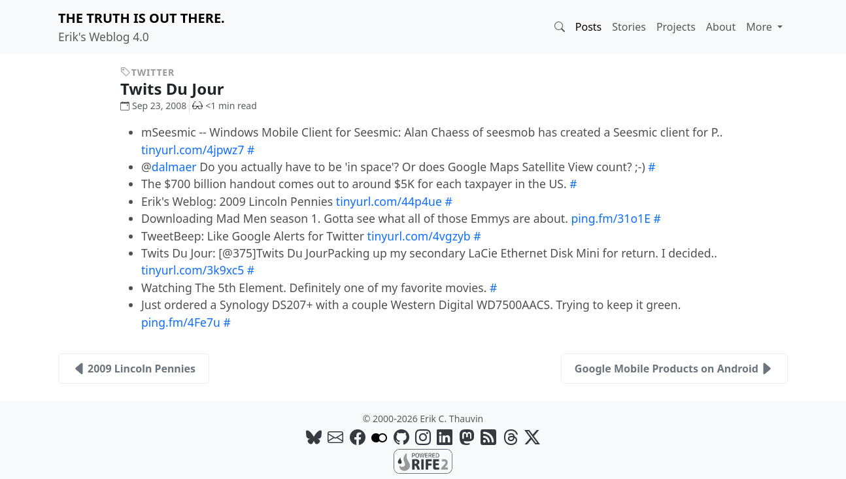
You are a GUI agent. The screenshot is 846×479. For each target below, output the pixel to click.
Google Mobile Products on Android (674, 368)
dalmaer (174, 166)
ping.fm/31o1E (610, 218)
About (721, 27)
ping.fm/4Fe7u (180, 322)
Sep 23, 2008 (153, 105)
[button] (559, 27)
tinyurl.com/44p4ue (389, 201)
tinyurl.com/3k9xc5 (192, 270)
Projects (676, 27)
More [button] (760, 27)
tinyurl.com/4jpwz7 (192, 149)
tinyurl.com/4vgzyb (419, 236)
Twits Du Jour (182, 88)
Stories (629, 27)
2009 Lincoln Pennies (133, 368)
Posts (588, 27)
